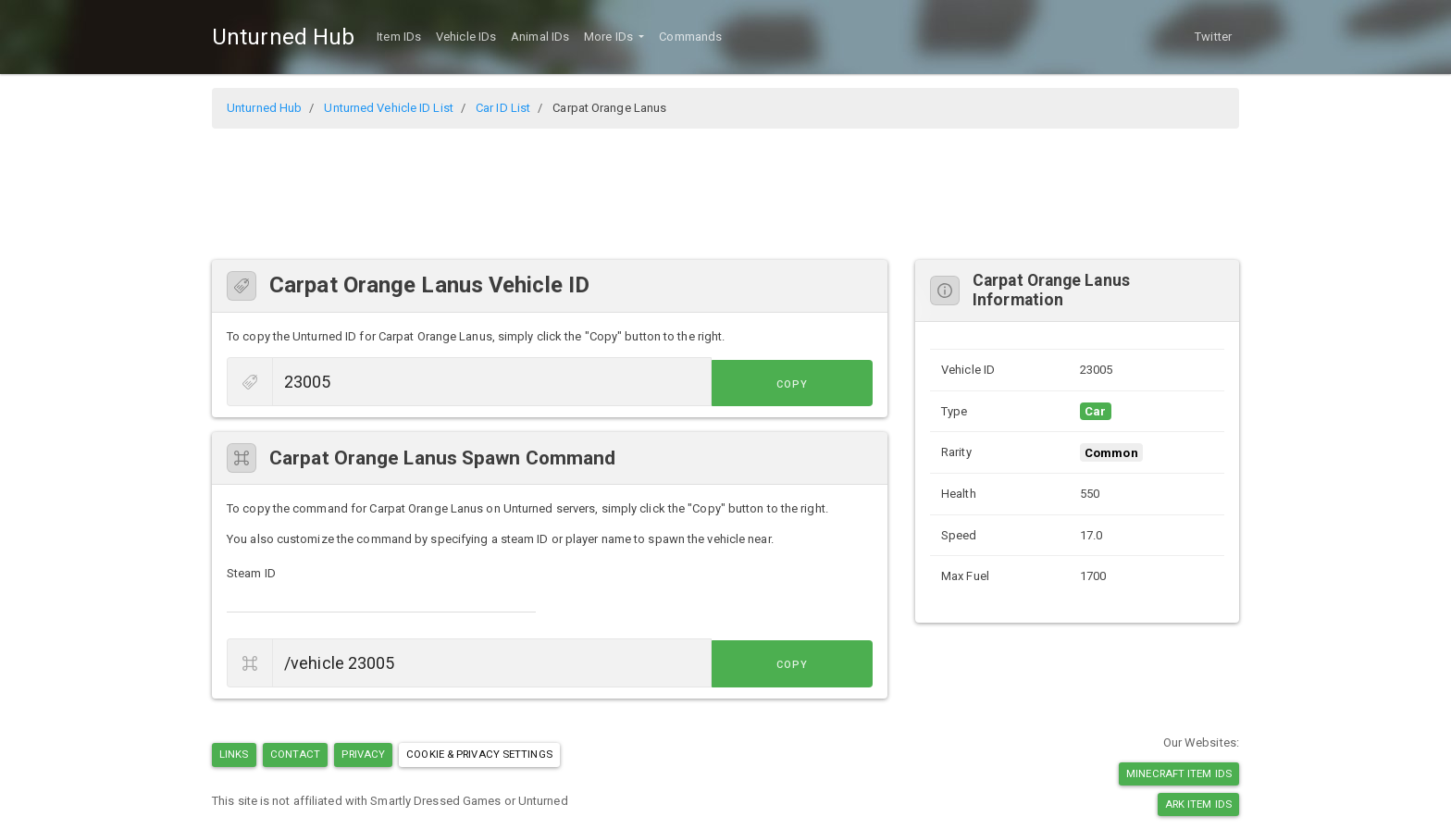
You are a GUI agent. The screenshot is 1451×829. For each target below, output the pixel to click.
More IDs (610, 36)
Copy (831, 383)
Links (234, 754)
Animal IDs (540, 36)
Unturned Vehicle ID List (388, 108)
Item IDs (399, 36)
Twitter (1213, 36)
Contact (295, 754)
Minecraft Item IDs (1179, 773)
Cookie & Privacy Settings (479, 754)
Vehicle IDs (466, 36)
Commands (690, 36)
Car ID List (503, 108)
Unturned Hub (283, 37)
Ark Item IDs (1198, 804)
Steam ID (251, 573)
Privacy (363, 754)
